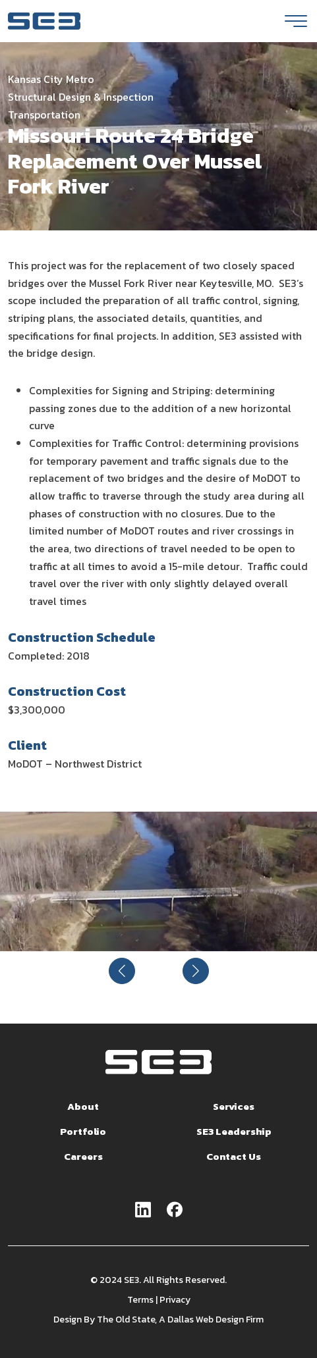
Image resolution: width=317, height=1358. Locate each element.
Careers (83, 1156)
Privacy (174, 1300)
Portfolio (83, 1131)
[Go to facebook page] (175, 1210)
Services (233, 1106)
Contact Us (233, 1156)
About (83, 1106)
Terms (140, 1300)
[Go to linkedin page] (143, 1210)
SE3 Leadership (234, 1131)
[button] (122, 971)
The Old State (126, 1319)
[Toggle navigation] (296, 21)
